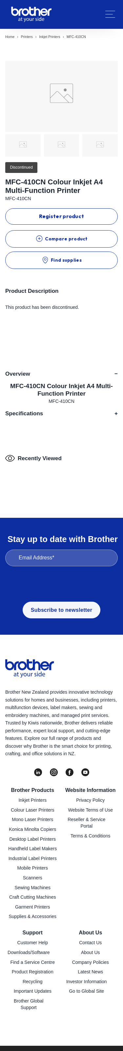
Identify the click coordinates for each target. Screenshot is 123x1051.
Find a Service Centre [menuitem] (32, 962)
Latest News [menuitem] (90, 971)
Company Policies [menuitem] (90, 962)
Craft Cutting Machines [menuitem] (32, 897)
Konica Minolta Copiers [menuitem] (32, 829)
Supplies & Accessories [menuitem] (32, 916)
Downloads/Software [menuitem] (29, 952)
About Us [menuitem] (90, 932)
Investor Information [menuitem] (86, 981)
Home (9, 37)
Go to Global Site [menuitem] (86, 991)
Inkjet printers (49, 37)
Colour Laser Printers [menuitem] (32, 810)
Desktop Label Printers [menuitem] (32, 839)
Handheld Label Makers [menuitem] (32, 848)
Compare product (61, 239)
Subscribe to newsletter (61, 610)
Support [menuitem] (33, 932)
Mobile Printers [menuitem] (32, 868)
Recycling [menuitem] (33, 981)
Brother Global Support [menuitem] (28, 1004)
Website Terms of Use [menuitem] (90, 810)
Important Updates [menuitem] (32, 991)
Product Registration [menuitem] (32, 971)
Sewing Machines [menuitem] (32, 887)
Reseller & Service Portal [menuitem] (86, 823)
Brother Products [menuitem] (32, 790)
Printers (27, 37)
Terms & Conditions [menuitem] (90, 835)
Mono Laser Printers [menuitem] (32, 819)
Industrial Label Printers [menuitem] (33, 858)
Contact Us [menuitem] (90, 942)
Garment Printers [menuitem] (32, 907)
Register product (61, 216)
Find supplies (61, 260)
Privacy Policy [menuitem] (90, 800)
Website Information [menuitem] (90, 790)
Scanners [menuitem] (32, 877)
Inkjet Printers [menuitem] (32, 800)
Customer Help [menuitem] (32, 942)
